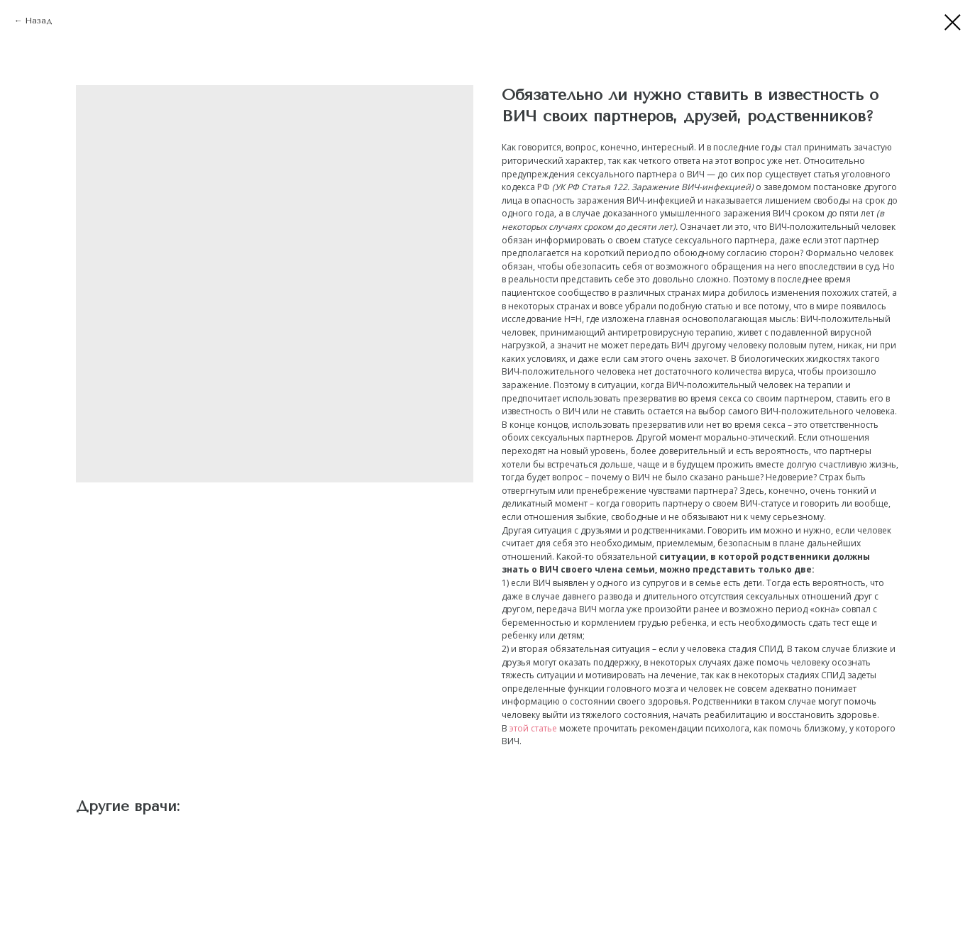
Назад (38, 21)
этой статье (533, 728)
